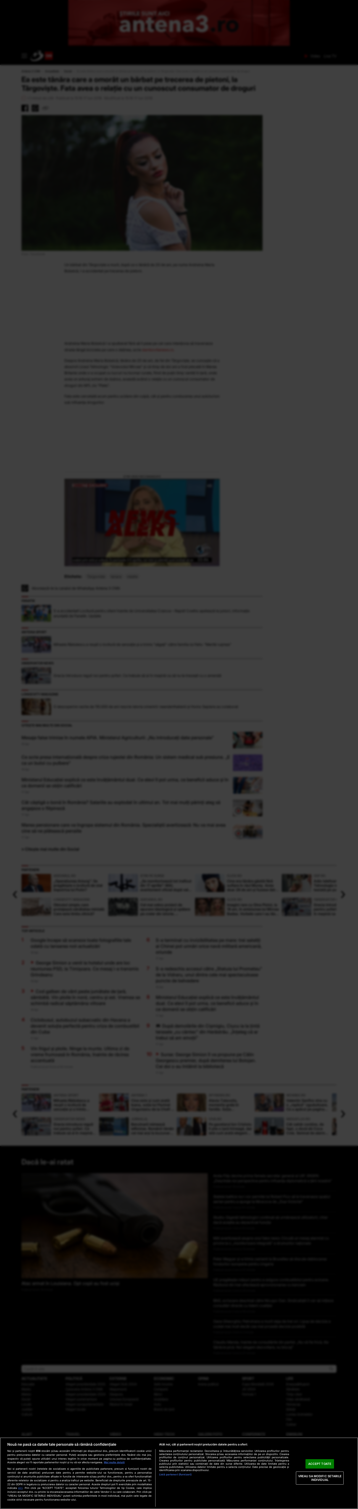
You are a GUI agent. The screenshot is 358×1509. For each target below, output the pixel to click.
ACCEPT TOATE (319, 1464)
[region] (179, 1473)
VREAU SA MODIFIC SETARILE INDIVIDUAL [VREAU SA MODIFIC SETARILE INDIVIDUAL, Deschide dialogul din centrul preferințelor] (320, 1478)
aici (20, 1488)
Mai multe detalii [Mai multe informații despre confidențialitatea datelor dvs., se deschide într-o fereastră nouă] (114, 1462)
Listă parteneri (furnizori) (175, 1474)
